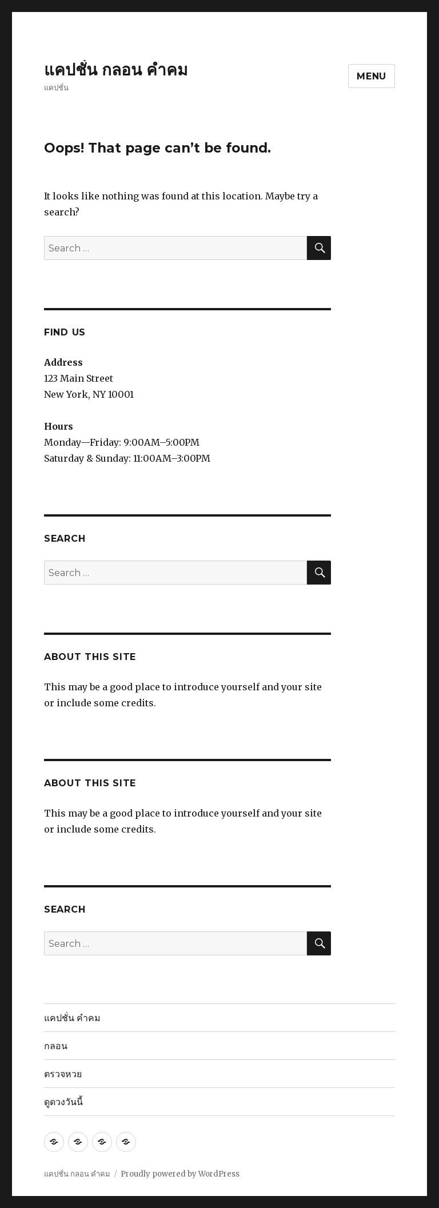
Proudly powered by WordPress (180, 1174)
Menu (371, 76)
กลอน (55, 1046)
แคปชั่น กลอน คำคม (115, 69)
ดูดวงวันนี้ (63, 1102)
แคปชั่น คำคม (72, 1018)
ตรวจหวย (63, 1074)
